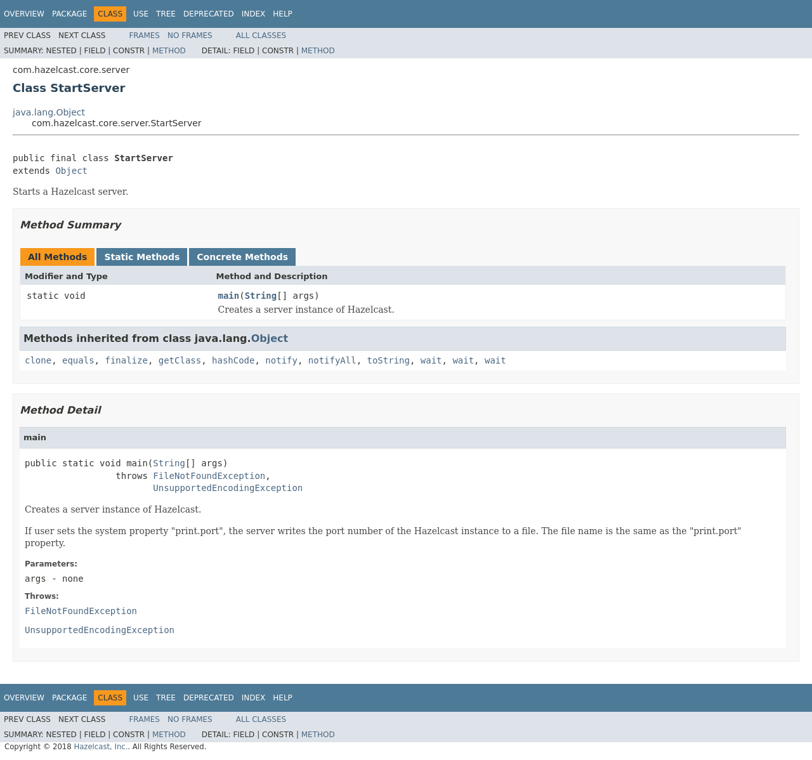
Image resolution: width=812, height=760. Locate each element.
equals (78, 360)
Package (69, 14)
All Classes (261, 35)
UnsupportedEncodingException (228, 488)
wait (431, 360)
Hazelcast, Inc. (101, 746)
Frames (144, 35)
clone (38, 360)
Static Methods (142, 257)
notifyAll (332, 360)
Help (282, 14)
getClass (180, 360)
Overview (24, 14)
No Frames (190, 35)
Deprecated (208, 14)
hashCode (233, 360)
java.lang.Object (49, 112)
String (261, 296)
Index (254, 14)
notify (281, 360)
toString (388, 360)
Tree (166, 14)
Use (140, 14)
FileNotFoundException (209, 476)
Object (71, 171)
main (229, 296)
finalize (126, 360)
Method (169, 50)
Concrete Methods (242, 257)
